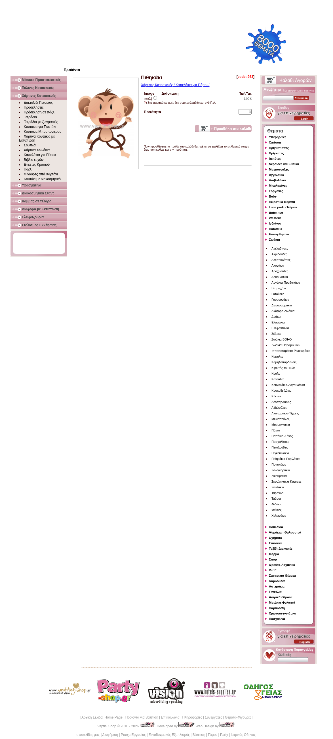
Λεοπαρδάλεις (281, 402)
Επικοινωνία (170, 717)
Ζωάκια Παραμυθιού (285, 345)
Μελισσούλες (280, 419)
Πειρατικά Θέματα (282, 202)
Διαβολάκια (277, 180)
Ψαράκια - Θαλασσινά (285, 532)
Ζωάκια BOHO (281, 339)
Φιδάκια (276, 504)
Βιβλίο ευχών (34, 160)
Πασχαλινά (277, 618)
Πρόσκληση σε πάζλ (39, 112)
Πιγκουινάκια (280, 453)
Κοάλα (275, 373)
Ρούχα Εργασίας (133, 735)
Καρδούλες (277, 581)
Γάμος (212, 735)
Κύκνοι (276, 396)
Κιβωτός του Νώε (283, 368)
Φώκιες (276, 510)
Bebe (273, 196)
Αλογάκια (277, 265)
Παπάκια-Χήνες (282, 436)
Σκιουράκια (279, 476)
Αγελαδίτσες (279, 248)
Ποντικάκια (278, 464)
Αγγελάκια (276, 175)
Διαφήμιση (110, 735)
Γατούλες (277, 294)
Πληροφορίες (192, 717)
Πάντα (275, 430)
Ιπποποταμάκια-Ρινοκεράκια (290, 350)
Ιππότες (275, 158)
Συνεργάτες (213, 717)
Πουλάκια (276, 527)
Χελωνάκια (278, 515)
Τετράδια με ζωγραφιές (41, 122)
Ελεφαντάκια (280, 328)
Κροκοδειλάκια (281, 390)
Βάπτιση (199, 735)
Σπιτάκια (275, 543)
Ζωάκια (274, 239)
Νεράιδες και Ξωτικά (284, 164)
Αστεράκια (276, 586)
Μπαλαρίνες (278, 185)
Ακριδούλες (279, 254)
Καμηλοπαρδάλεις (283, 362)
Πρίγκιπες (276, 153)
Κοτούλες (277, 379)
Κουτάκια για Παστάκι (40, 127)
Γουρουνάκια (280, 299)
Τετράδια (30, 117)
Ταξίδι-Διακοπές (280, 548)
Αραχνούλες (279, 271)
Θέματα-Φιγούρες (238, 717)
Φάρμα (274, 554)
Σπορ (273, 559)
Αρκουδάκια (279, 277)
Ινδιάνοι (275, 223)
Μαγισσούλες (279, 169)
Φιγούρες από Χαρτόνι (41, 174)
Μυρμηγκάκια (280, 424)
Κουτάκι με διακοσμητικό (42, 179)
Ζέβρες (276, 333)
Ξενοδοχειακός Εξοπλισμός (169, 735)
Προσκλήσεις (33, 107)
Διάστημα (276, 212)
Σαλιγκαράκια (280, 470)
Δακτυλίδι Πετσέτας (38, 103)
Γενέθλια (275, 591)
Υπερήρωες (277, 137)
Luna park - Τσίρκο (283, 207)
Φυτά (273, 570)
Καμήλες (277, 356)
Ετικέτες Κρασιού (37, 165)
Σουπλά (30, 145)
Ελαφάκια (278, 322)
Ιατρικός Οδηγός (243, 735)
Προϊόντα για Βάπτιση (141, 717)
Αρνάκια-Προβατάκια (285, 282)
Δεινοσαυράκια (281, 305)
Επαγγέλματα (279, 234)
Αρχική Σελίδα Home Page (102, 717)
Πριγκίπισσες (279, 148)
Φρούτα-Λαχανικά (282, 564)
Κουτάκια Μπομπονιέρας (42, 132)
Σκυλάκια (277, 487)
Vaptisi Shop (106, 726)
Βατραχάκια (279, 288)
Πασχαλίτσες (280, 441)
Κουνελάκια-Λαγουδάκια (288, 385)
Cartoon (275, 142)
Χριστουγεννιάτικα (282, 613)
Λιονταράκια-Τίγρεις (285, 413)
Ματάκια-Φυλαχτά (282, 602)
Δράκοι (276, 316)
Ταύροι (276, 498)
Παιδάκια (275, 229)
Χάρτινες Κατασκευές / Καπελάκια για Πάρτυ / (175, 85)
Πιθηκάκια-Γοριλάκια (285, 458)
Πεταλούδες (279, 447)
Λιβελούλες (279, 407)
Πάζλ (27, 169)
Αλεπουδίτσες (280, 259)
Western (275, 218)
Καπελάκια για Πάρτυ (40, 155)
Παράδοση (277, 608)
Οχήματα (275, 537)
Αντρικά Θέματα (280, 597)
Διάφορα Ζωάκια (282, 311)
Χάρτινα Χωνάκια (37, 150)
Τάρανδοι (277, 493)
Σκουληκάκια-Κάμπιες (286, 481)
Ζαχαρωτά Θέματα (282, 575)
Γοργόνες (276, 191)
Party (224, 735)
